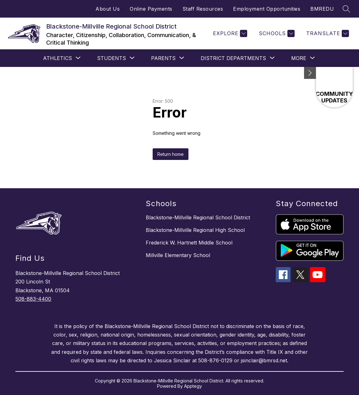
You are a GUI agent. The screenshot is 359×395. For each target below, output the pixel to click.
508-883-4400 (33, 299)
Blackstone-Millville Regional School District (198, 217)
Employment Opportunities (266, 9)
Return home (170, 154)
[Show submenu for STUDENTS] (111, 58)
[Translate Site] (327, 33)
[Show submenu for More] (298, 58)
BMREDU (322, 9)
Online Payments (151, 9)
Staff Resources (202, 9)
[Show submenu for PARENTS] (163, 58)
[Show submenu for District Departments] (233, 58)
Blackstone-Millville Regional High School (195, 230)
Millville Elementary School (178, 255)
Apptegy (193, 386)
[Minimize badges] (310, 73)
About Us (107, 9)
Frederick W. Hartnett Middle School (189, 242)
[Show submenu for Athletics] (57, 58)
